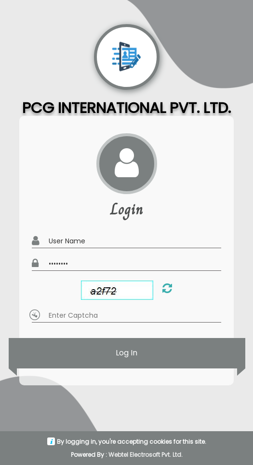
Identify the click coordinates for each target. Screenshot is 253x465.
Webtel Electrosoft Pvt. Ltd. (145, 455)
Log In (126, 353)
